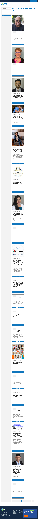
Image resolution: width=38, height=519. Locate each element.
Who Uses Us (21, 511)
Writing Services (15, 513)
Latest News (4, 8)
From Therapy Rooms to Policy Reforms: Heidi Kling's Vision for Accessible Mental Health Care (18, 150)
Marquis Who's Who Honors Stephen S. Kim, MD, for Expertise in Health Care (17, 411)
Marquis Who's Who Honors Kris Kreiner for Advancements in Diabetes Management (18, 67)
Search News (4, 15)
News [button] (25, 4)
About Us (20, 510)
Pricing (22, 4)
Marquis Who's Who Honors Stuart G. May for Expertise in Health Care (17, 331)
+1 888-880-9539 (4, 512)
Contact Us (34, 4)
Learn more (33, 513)
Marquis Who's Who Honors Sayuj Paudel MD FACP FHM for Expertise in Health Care (18, 96)
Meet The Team (21, 512)
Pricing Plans (15, 510)
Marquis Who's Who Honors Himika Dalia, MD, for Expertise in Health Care (18, 214)
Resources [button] (29, 4)
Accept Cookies (26, 516)
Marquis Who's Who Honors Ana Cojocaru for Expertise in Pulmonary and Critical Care (18, 182)
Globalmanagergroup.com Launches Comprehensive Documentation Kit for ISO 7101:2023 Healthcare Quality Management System (17, 435)
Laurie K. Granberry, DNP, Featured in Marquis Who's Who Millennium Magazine (18, 298)
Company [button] (17, 4)
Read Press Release (18, 44)
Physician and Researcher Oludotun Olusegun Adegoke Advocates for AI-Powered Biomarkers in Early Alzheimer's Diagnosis (18, 232)
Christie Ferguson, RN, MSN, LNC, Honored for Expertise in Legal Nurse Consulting (17, 395)
